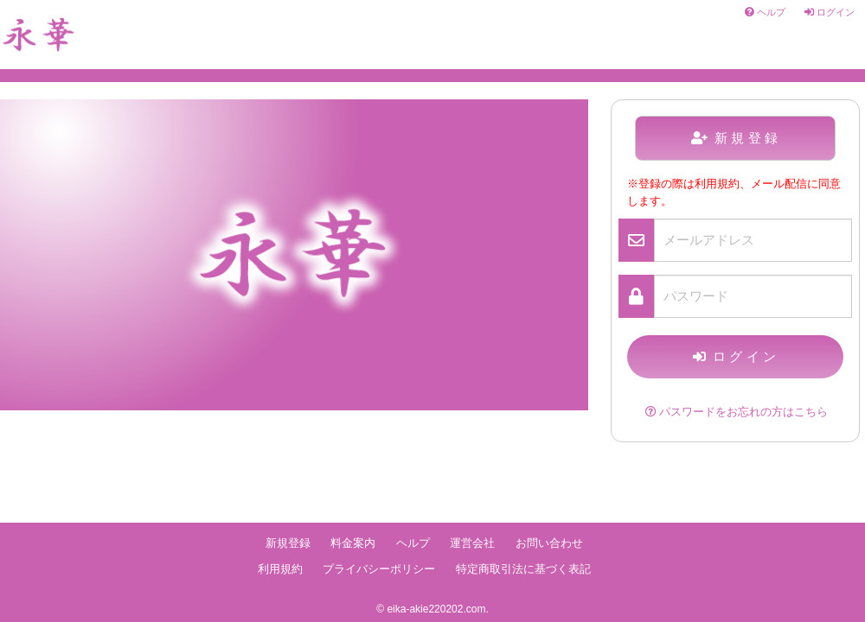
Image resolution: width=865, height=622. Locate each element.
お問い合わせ (549, 543)
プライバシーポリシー (379, 569)
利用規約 (280, 569)
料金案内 (352, 543)
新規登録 (736, 137)
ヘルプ (765, 12)
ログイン (829, 12)
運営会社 (472, 543)
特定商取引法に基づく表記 (523, 569)
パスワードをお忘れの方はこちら (736, 412)
